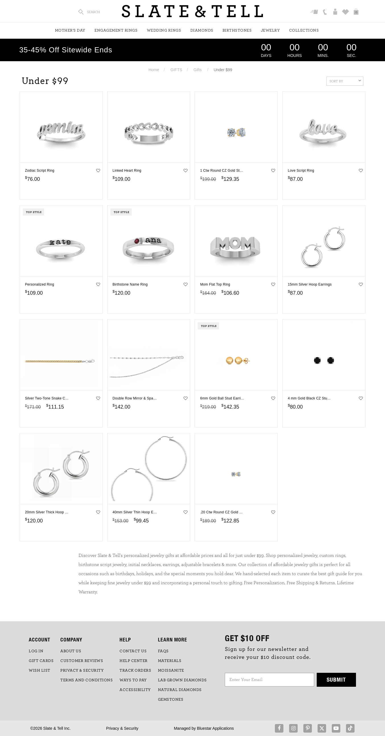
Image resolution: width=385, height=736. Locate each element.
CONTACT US (133, 651)
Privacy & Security (122, 728)
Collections (304, 30)
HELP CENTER (134, 661)
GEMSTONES (171, 700)
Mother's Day (70, 30)
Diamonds (201, 30)
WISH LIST (39, 671)
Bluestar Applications (215, 728)
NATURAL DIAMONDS (180, 690)
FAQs (163, 651)
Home (154, 69)
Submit (336, 679)
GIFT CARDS (41, 661)
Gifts (197, 69)
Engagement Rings (115, 30)
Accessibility (135, 690)
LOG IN (36, 651)
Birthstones (237, 30)
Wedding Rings (164, 30)
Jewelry (270, 30)
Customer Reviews (81, 661)
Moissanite (171, 671)
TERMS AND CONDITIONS (86, 680)
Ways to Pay (133, 680)
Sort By (345, 80)
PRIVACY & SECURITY (82, 671)
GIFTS (176, 69)
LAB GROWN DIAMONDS (182, 680)
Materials (170, 661)
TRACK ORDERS (135, 671)
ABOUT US (70, 651)
